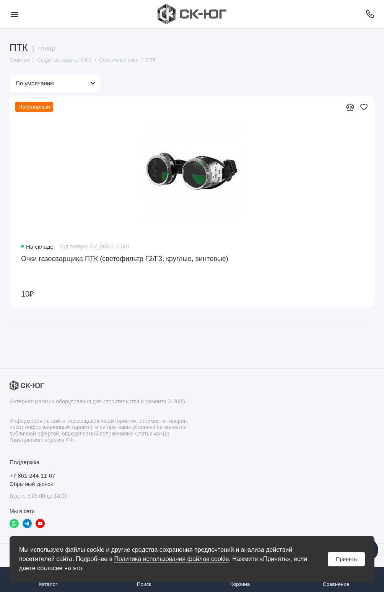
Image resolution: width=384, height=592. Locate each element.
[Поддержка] (369, 14)
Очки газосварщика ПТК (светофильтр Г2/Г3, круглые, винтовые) (124, 259)
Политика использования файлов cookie (171, 559)
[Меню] (14, 14)
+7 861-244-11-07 (32, 475)
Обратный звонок (31, 484)
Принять (346, 559)
